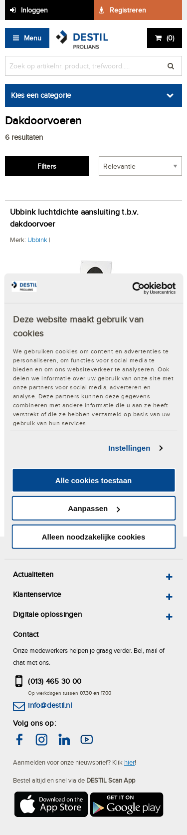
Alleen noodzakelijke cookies (94, 537)
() (170, 38)
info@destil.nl (49, 705)
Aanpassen (94, 508)
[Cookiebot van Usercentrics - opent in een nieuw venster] (133, 287)
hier (129, 762)
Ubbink (37, 239)
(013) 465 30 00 (54, 681)
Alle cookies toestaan (93, 480)
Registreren (128, 10)
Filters (46, 166)
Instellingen (129, 448)
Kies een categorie (41, 95)
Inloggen (34, 10)
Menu (32, 38)
